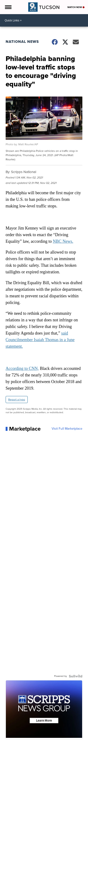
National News (22, 41)
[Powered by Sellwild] (75, 676)
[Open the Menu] (8, 7)
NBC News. (63, 241)
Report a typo (16, 399)
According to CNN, (22, 368)
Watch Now (75, 7)
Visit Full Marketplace (67, 428)
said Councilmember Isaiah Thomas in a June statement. (40, 340)
